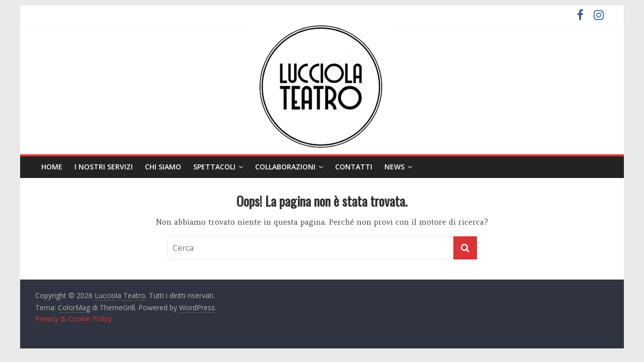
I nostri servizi (103, 166)
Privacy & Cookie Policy (73, 318)
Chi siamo (163, 166)
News (394, 166)
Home (51, 166)
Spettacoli (214, 166)
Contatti (353, 166)
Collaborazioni (285, 166)
